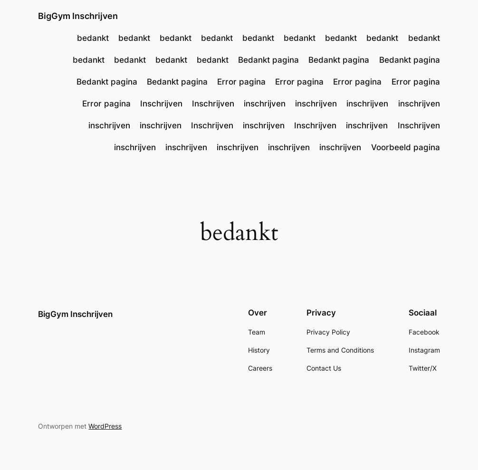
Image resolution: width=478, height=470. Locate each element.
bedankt (93, 38)
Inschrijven (161, 103)
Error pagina (241, 81)
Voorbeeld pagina (405, 147)
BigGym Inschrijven (78, 16)
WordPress (105, 426)
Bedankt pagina (268, 60)
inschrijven (265, 103)
